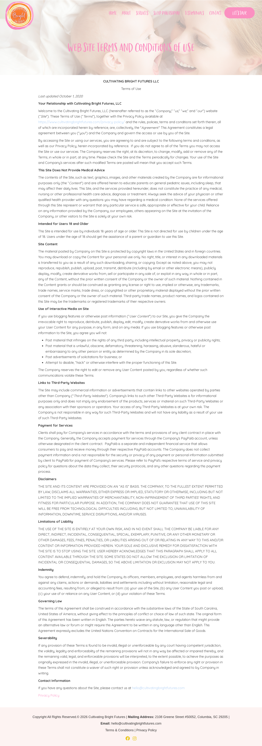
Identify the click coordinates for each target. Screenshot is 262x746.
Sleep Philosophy (167, 13)
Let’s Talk (240, 13)
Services (142, 13)
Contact (215, 13)
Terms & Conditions (119, 730)
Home (113, 13)
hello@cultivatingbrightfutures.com (158, 688)
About (126, 13)
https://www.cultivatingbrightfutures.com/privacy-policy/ (81, 122)
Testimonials (194, 13)
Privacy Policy (48, 695)
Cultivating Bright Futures (106, 717)
